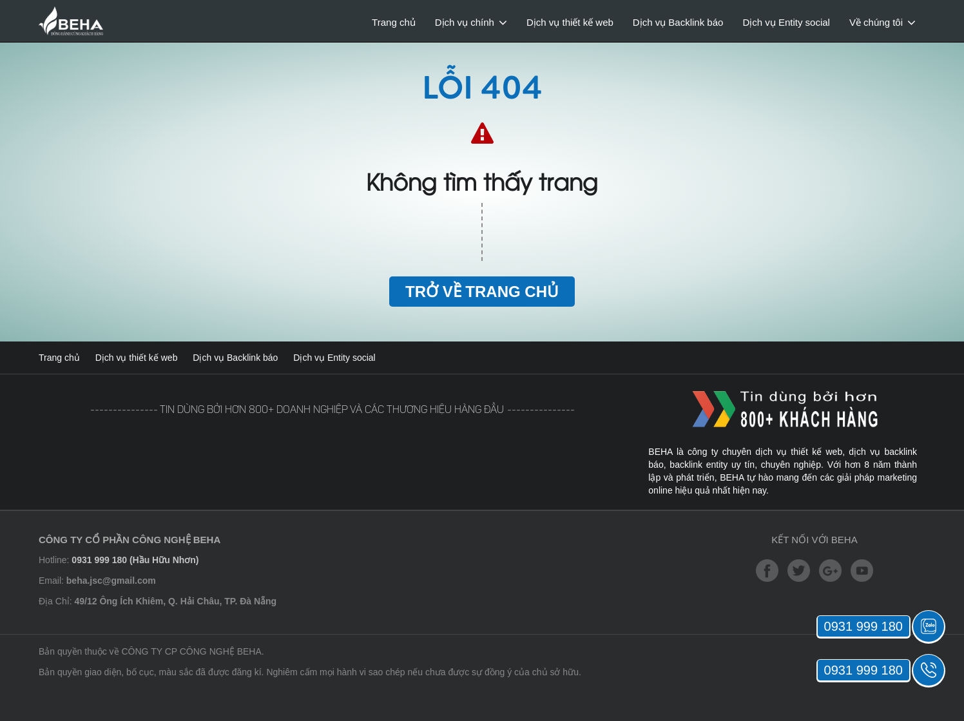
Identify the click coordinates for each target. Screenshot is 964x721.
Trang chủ (394, 22)
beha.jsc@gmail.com (111, 580)
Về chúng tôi (876, 22)
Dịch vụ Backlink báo (678, 22)
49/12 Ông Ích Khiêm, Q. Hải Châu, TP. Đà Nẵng (175, 601)
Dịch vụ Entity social (786, 22)
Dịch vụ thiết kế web (569, 22)
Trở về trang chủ (482, 291)
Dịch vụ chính (464, 22)
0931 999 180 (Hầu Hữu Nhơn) (135, 560)
